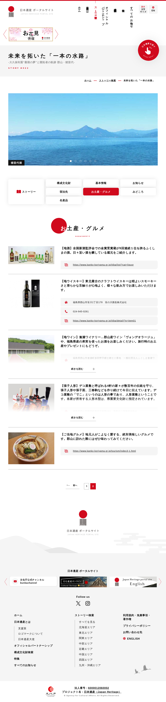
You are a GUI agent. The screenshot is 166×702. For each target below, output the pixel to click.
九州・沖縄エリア (90, 665)
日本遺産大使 (26, 639)
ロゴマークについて (30, 633)
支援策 (22, 628)
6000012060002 (98, 687)
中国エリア (86, 654)
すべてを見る (87, 621)
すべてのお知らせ (131, 16)
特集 (123, 7)
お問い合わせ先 (132, 632)
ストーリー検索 (95, 10)
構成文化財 (64, 183)
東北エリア (86, 632)
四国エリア (86, 659)
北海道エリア (87, 627)
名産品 (64, 200)
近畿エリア (86, 648)
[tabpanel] (83, 129)
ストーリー (29, 191)
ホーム (79, 8)
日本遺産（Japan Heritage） (102, 691)
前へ (75, 485)
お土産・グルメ (101, 191)
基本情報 (101, 183)
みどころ (138, 191)
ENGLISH (133, 638)
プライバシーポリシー (137, 625)
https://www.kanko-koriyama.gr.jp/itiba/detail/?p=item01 (104, 320)
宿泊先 (64, 191)
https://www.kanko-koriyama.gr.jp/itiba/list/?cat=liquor (103, 264)
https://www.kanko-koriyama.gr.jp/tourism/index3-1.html (104, 451)
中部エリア (86, 643)
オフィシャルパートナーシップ (105, 14)
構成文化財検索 (115, 7)
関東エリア (86, 638)
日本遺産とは (87, 8)
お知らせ (138, 183)
